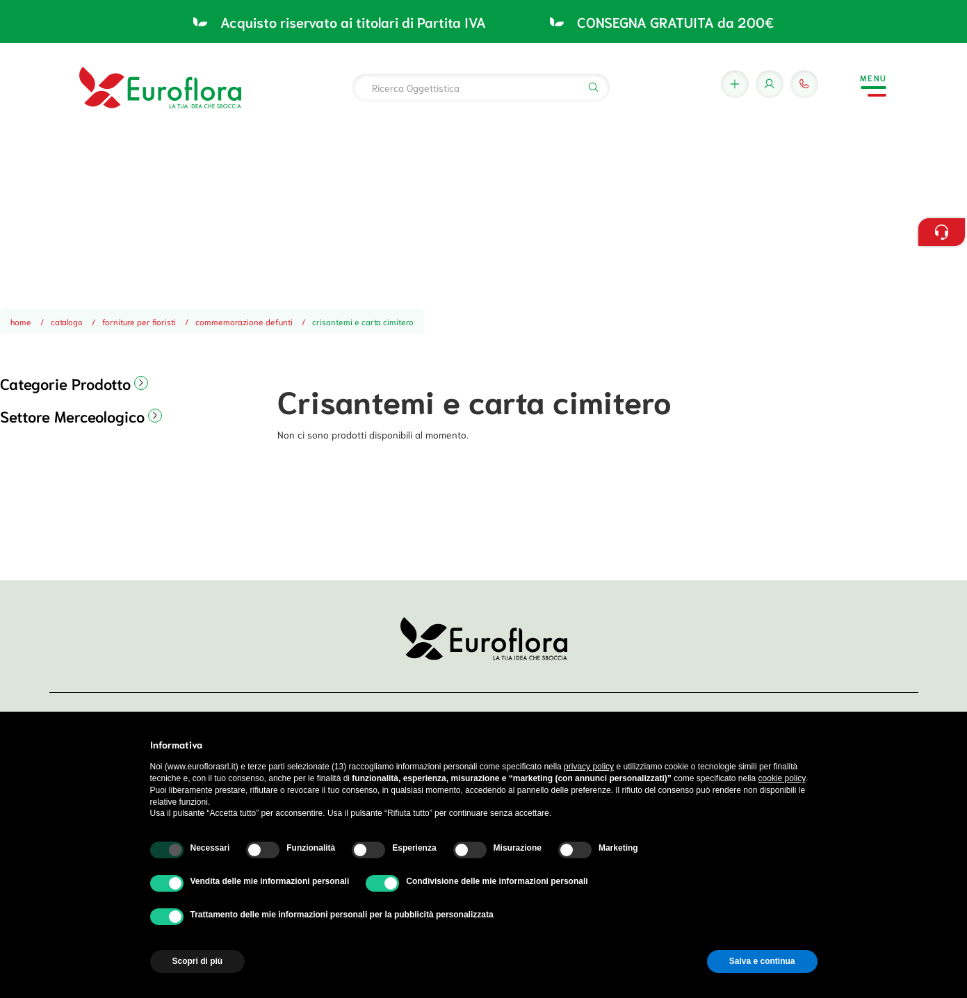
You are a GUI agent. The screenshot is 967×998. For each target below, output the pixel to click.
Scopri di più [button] (197, 961)
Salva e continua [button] (762, 961)
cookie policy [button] (782, 778)
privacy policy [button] (589, 766)
